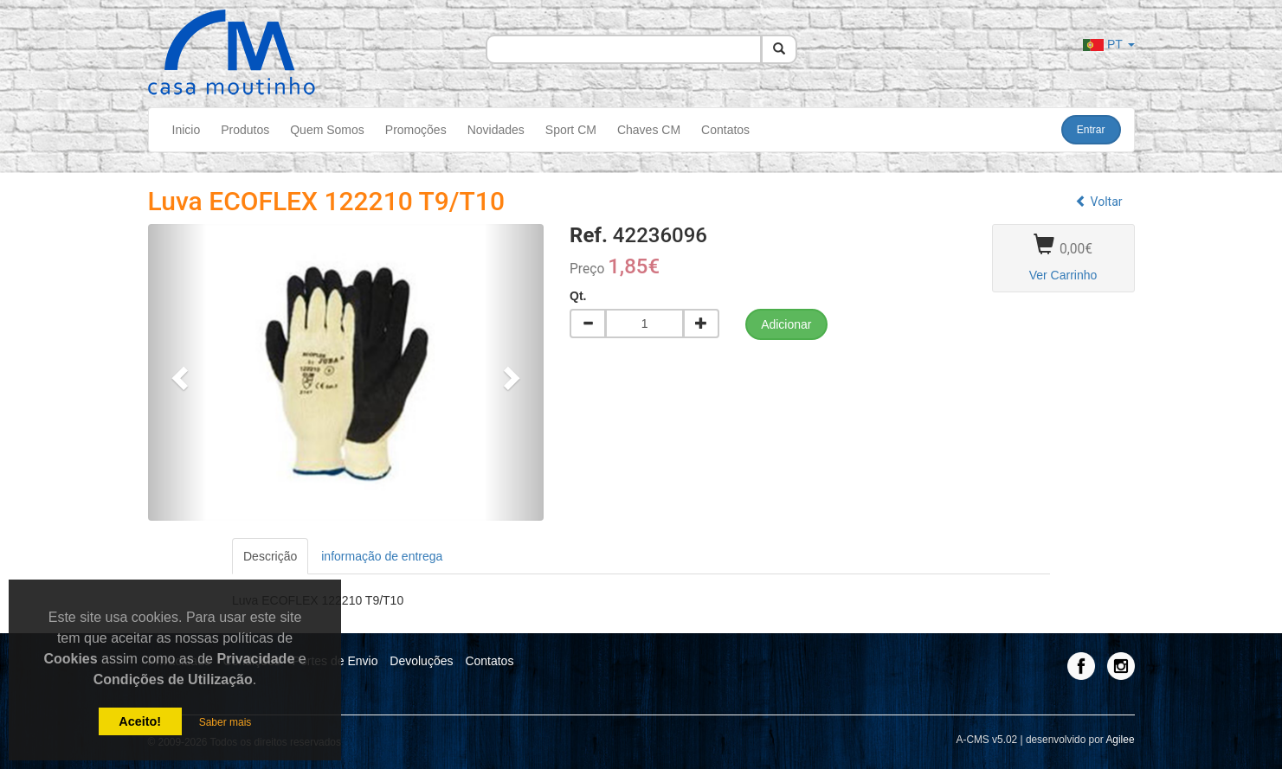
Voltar (1098, 201)
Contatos (725, 130)
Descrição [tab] (270, 556)
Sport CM (570, 130)
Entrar (1091, 130)
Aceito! (140, 721)
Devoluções (421, 661)
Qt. (578, 296)
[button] (178, 372)
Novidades (496, 130)
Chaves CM (648, 130)
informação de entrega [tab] (381, 556)
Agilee (1119, 740)
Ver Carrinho (1063, 275)
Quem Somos (327, 130)
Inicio (186, 130)
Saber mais (225, 722)
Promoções (416, 130)
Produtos (245, 130)
